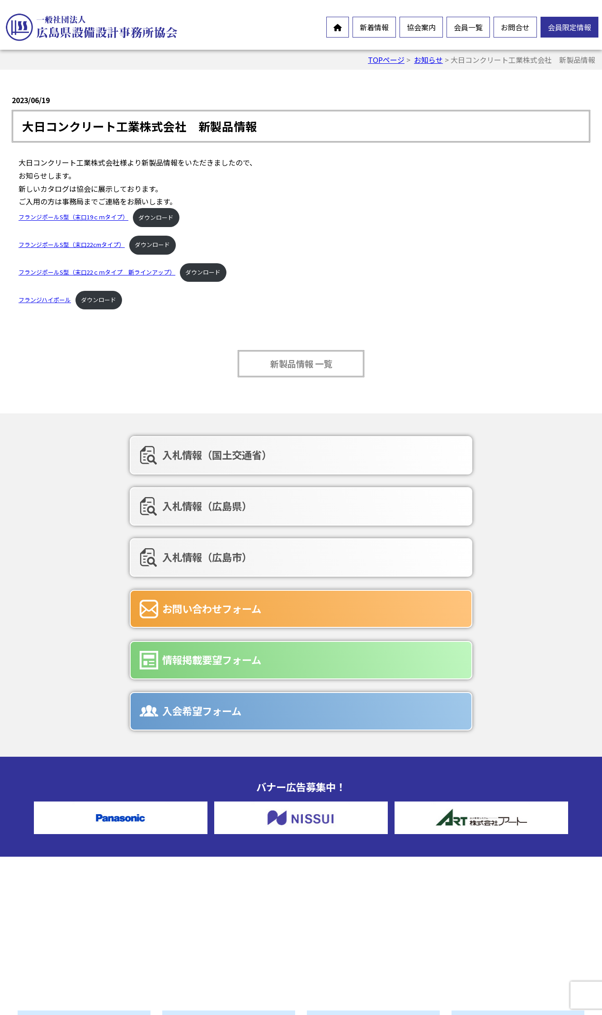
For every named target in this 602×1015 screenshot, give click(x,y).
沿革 (190, 885)
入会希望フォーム (468, 502)
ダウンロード (156, 217)
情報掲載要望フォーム (296, 502)
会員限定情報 (569, 27)
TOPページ (386, 59)
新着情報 (374, 27)
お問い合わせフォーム (113, 502)
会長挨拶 (197, 842)
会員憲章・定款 (208, 856)
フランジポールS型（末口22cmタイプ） (72, 244)
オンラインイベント (70, 866)
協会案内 (421, 27)
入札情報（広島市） (474, 454)
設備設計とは (204, 827)
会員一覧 (468, 27)
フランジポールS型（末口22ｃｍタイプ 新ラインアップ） (97, 272)
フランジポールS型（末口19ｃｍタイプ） (73, 217)
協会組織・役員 (208, 900)
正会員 (338, 827)
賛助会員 (341, 842)
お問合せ (515, 27)
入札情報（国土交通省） (119, 454)
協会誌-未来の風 (209, 914)
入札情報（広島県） (291, 454)
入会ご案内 (201, 929)
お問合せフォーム (356, 890)
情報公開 (197, 871)
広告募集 (341, 933)
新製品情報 (56, 881)
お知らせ (428, 59)
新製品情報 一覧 (301, 363)
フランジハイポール (45, 299)
